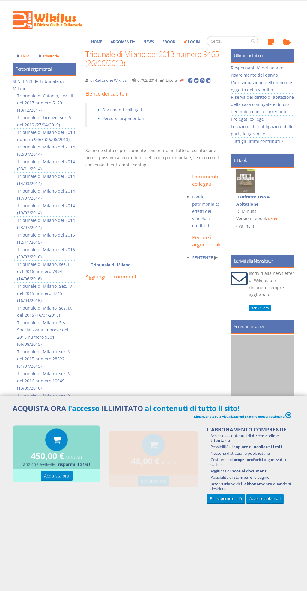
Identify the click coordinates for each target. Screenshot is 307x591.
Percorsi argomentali (123, 118)
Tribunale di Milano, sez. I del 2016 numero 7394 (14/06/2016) (43, 271)
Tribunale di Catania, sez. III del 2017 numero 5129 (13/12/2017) (45, 103)
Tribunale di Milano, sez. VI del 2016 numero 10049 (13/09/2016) (44, 381)
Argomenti (123, 41)
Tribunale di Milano (111, 265)
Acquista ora (56, 476)
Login (192, 41)
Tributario (49, 56)
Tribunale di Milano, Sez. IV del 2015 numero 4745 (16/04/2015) (44, 293)
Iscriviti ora (260, 307)
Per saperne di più (226, 498)
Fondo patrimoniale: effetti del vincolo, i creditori (205, 211)
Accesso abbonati (265, 498)
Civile (23, 56)
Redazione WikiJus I (111, 80)
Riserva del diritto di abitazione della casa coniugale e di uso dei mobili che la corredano (262, 104)
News (148, 41)
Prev (237, 196)
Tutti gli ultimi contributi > (257, 141)
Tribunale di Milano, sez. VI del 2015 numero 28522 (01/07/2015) (44, 359)
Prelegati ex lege (247, 119)
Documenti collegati (122, 110)
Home (96, 41)
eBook (168, 41)
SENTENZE (202, 257)
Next (287, 196)
